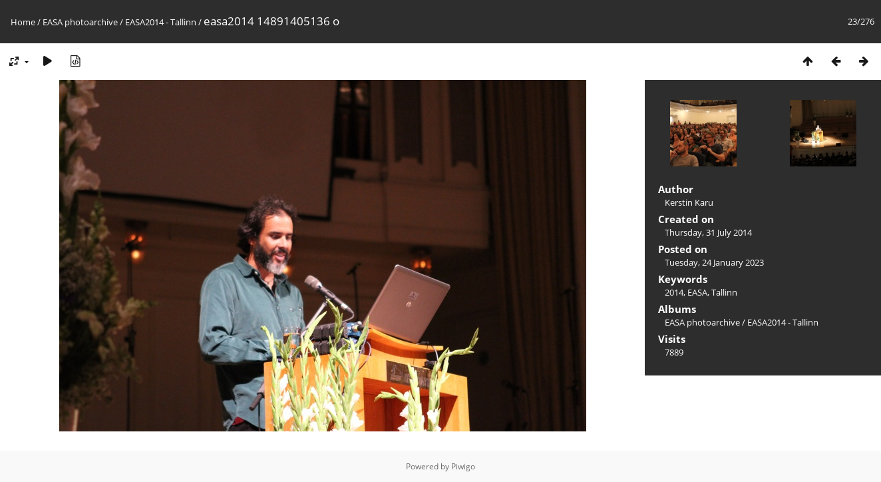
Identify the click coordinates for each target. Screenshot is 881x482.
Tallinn (724, 292)
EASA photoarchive (80, 22)
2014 (674, 292)
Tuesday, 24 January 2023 (714, 262)
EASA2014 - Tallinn (160, 22)
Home (23, 22)
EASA (697, 292)
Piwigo (463, 466)
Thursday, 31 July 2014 (708, 232)
